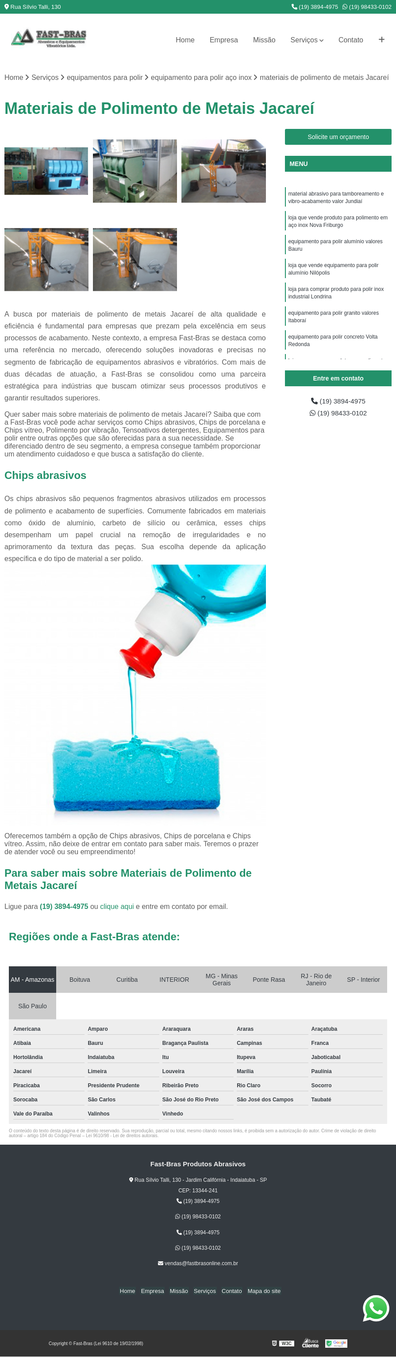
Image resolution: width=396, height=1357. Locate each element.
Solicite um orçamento (338, 137)
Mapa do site (260, 1291)
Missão (264, 40)
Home (185, 40)
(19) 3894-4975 (315, 7)
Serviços (304, 40)
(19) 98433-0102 (367, 7)
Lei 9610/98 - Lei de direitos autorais (122, 1136)
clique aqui (117, 907)
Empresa (224, 40)
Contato (350, 40)
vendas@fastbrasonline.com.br (198, 1264)
